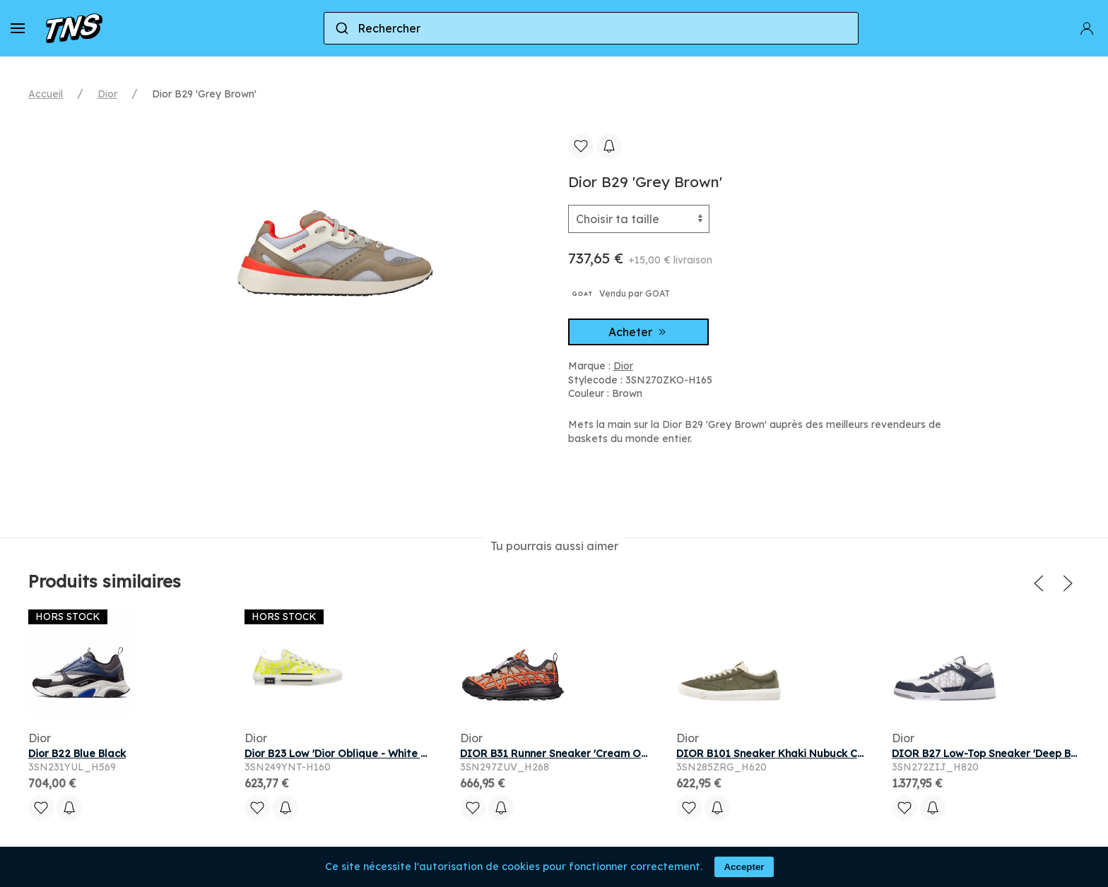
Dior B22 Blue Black (77, 753)
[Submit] (341, 28)
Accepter (744, 867)
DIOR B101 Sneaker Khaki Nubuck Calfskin (783, 753)
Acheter (638, 332)
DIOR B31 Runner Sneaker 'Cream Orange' (566, 753)
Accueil (45, 94)
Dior (107, 94)
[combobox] (591, 28)
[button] (17, 28)
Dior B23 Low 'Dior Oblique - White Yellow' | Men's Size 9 (384, 753)
